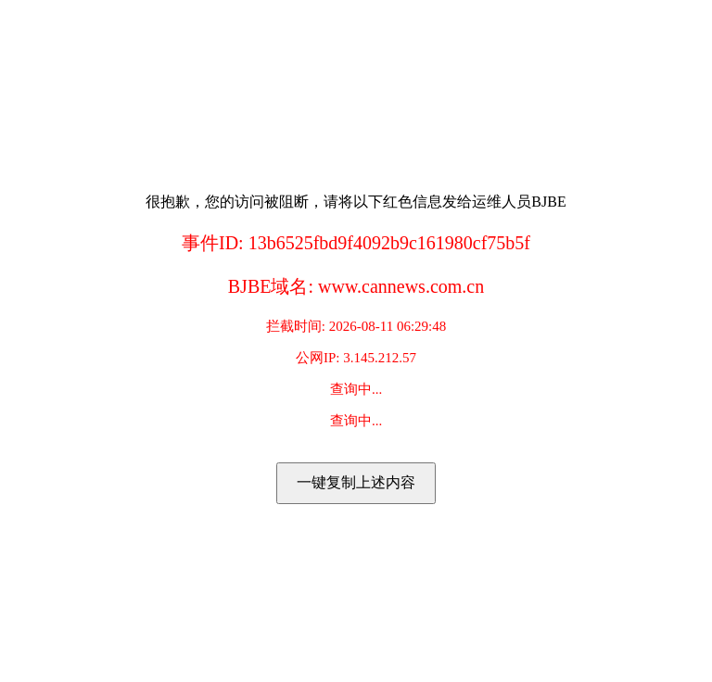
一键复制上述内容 (356, 482)
